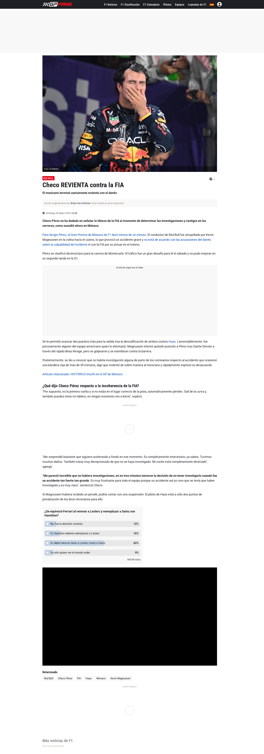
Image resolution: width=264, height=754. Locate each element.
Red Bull (48, 178)
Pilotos (167, 4)
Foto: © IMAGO (51, 169)
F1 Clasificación (130, 4)
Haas (172, 341)
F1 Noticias (110, 4)
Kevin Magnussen (120, 678)
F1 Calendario (151, 4)
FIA (79, 678)
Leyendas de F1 (197, 4)
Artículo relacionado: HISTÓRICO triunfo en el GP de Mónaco (82, 374)
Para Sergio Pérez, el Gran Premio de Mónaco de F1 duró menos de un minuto (94, 235)
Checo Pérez (65, 678)
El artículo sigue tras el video (129, 267)
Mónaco (101, 678)
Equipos (179, 4)
